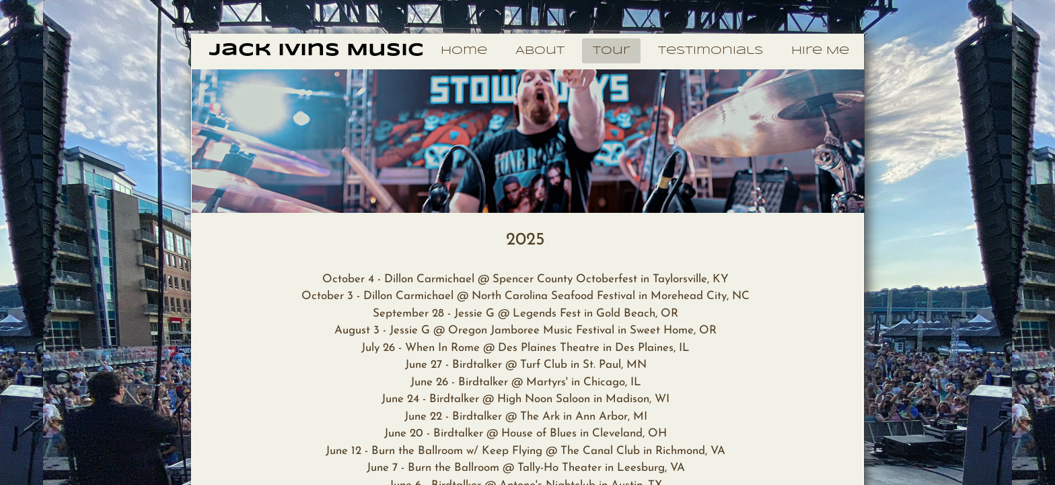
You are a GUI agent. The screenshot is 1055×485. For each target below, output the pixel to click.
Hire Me (820, 51)
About (540, 51)
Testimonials (710, 51)
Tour (611, 51)
